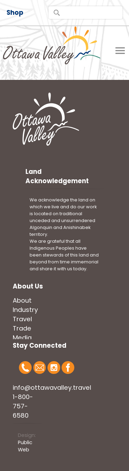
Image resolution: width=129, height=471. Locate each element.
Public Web (25, 446)
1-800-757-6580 (23, 406)
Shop (15, 12)
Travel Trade (22, 324)
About (22, 300)
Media (22, 337)
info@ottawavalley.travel (52, 387)
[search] (85, 12)
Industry (25, 309)
